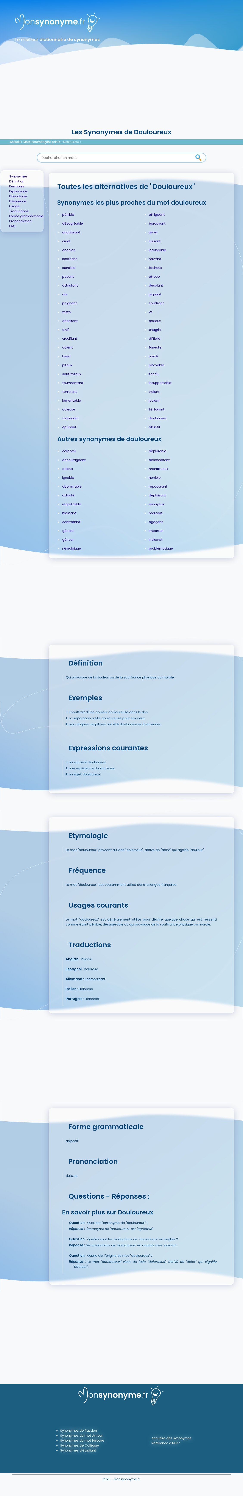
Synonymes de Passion (78, 1430)
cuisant (155, 241)
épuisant (69, 427)
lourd (66, 356)
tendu (154, 374)
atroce (154, 276)
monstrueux (158, 468)
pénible (68, 214)
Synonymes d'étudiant (78, 1450)
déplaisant (157, 495)
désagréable (72, 223)
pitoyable (156, 365)
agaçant (156, 522)
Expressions (18, 191)
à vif (65, 329)
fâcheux (155, 267)
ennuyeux (156, 504)
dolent (67, 347)
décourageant (74, 460)
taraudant (70, 418)
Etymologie (18, 196)
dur (64, 294)
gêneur (68, 539)
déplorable (157, 451)
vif (151, 312)
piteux (67, 365)
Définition (16, 181)
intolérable (157, 250)
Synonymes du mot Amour (81, 1435)
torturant (69, 391)
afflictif (154, 427)
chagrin (155, 329)
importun (156, 530)
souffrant (156, 303)
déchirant (70, 321)
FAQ (12, 226)
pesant (68, 276)
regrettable (71, 504)
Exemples (16, 186)
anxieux (155, 321)
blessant (69, 513)
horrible (155, 477)
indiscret (156, 539)
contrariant (71, 522)
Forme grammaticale (26, 216)
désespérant (159, 460)
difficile (154, 338)
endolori (68, 250)
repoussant (158, 486)
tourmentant (72, 382)
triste (66, 312)
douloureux (158, 418)
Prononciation (20, 221)
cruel (66, 241)
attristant (70, 285)
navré (153, 356)
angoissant (71, 232)
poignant (69, 303)
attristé (68, 495)
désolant (156, 285)
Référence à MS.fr (165, 1443)
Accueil (15, 142)
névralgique (71, 548)
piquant (155, 294)
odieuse (68, 409)
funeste (155, 347)
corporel (69, 451)
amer (153, 232)
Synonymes (18, 176)
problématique (161, 548)
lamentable (71, 400)
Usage (14, 206)
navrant (155, 259)
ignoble (68, 477)
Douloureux (71, 142)
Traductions (18, 211)
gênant (68, 530)
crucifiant (69, 338)
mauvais (155, 513)
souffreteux (71, 374)
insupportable (160, 382)
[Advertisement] (121, 95)
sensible (68, 267)
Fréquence (17, 201)
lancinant (69, 259)
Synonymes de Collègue (79, 1445)
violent (154, 391)
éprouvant (157, 223)
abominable (72, 486)
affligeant (157, 214)
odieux (67, 468)
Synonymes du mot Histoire (82, 1440)
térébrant (157, 409)
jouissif (154, 400)
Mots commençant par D (41, 142)
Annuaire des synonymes (171, 1438)
